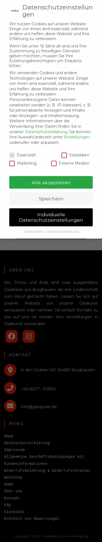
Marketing (22, 157)
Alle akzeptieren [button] (51, 176)
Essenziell (22, 149)
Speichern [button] (51, 193)
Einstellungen (77, 131)
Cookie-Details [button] (34, 226)
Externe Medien (70, 157)
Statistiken (75, 149)
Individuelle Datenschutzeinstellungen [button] (51, 211)
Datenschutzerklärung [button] (63, 226)
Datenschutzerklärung (46, 125)
